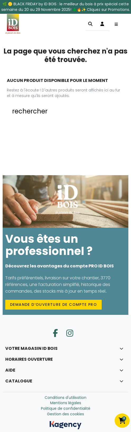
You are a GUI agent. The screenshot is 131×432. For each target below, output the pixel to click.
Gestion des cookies (65, 414)
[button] (90, 24)
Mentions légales (65, 402)
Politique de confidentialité (65, 408)
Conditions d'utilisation (65, 397)
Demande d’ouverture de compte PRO (53, 304)
